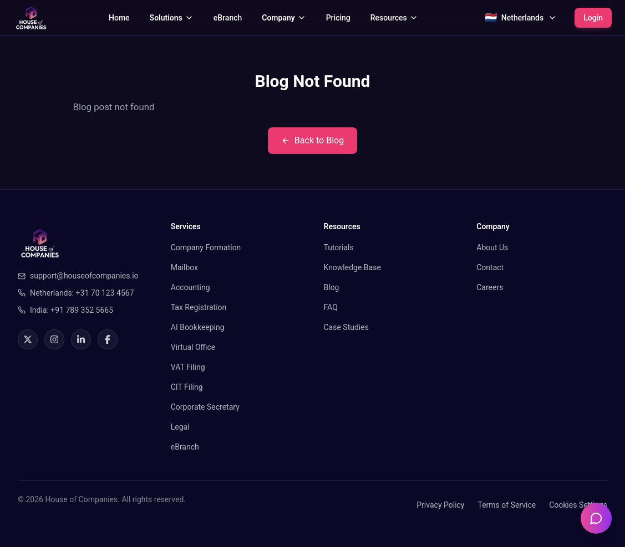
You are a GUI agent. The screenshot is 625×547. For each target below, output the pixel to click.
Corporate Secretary (205, 406)
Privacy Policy (440, 504)
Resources (394, 17)
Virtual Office (193, 347)
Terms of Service (506, 504)
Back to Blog (312, 140)
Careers (489, 287)
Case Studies (346, 327)
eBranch (228, 17)
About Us (492, 247)
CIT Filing (187, 387)
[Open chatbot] (596, 518)
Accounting (190, 287)
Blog (331, 287)
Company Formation (206, 247)
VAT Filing (188, 367)
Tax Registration (199, 307)
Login (593, 17)
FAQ (331, 307)
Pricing (338, 17)
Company (284, 17)
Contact (490, 267)
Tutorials (339, 247)
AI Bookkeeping (198, 327)
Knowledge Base (352, 267)
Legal (180, 426)
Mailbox (184, 267)
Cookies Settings (578, 504)
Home (119, 17)
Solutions (172, 17)
